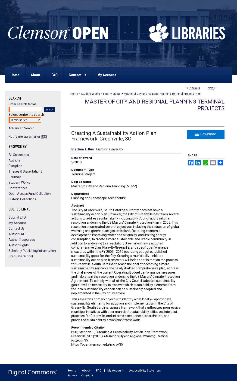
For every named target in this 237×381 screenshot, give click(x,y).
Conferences (18, 188)
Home (74, 93)
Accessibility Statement (145, 370)
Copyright (87, 375)
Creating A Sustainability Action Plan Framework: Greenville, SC (113, 136)
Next (211, 88)
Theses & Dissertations (25, 171)
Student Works (90, 93)
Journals (15, 177)
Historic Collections (22, 199)
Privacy (72, 375)
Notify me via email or (28, 136)
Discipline (15, 166)
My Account (17, 223)
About (86, 370)
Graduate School (21, 256)
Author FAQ (17, 234)
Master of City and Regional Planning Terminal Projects (159, 93)
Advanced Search (21, 128)
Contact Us (17, 228)
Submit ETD (17, 217)
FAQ (99, 370)
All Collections (19, 155)
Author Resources (22, 239)
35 (199, 93)
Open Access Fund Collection (30, 193)
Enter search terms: (23, 104)
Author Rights (19, 245)
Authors (14, 160)
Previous (194, 88)
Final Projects (112, 93)
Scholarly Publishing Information (32, 251)
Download (205, 134)
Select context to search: (27, 114)
